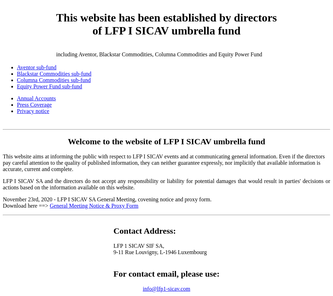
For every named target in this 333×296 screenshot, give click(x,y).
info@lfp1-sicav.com (166, 289)
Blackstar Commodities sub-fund (54, 74)
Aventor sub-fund (36, 67)
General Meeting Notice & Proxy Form (94, 206)
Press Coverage (34, 105)
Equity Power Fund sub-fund (49, 86)
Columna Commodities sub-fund (54, 80)
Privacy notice (33, 111)
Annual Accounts (36, 98)
